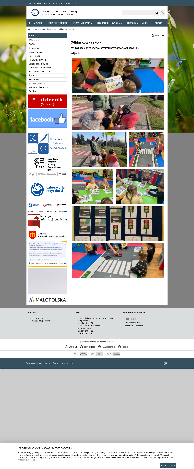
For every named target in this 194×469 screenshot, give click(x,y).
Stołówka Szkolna (37, 182)
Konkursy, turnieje (37, 159)
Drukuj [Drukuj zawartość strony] (155, 135)
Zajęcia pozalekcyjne (38, 163)
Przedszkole (34, 178)
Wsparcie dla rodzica (38, 186)
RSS (30, 3)
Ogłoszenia (34, 147)
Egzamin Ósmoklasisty (39, 170)
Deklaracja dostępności (42, 3)
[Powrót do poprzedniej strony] (163, 134)
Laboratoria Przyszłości (40, 167)
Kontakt (158, 22)
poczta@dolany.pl (43, 420)
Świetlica (33, 174)
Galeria (146, 22)
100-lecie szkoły (36, 139)
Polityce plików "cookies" (79, 457)
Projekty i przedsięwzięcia (109, 22)
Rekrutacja (132, 22)
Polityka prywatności (132, 421)
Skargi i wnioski (36, 151)
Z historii (39, 22)
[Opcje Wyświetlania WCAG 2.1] (162, 13)
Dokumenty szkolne (58, 22)
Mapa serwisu (57, 3)
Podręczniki (34, 155)
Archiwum (33, 190)
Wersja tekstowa (70, 3)
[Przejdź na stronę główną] (29, 23)
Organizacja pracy (82, 22)
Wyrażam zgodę (168, 465)
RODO (32, 143)
